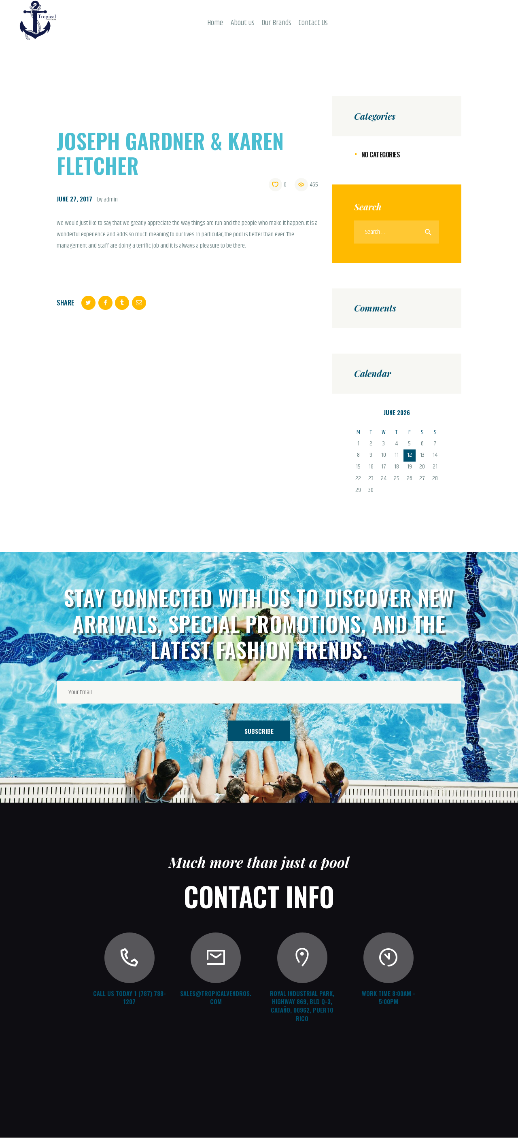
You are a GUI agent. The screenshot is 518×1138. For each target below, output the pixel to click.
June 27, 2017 (74, 198)
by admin (107, 200)
